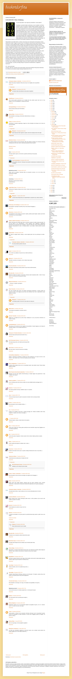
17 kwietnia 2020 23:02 (21, 456)
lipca (52, 119)
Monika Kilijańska (12, 602)
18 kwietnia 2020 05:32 (26, 489)
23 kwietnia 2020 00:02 (16, 595)
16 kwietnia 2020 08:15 (21, 106)
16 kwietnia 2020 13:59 (19, 232)
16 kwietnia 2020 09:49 (15, 152)
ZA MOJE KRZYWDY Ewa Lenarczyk (58, 168)
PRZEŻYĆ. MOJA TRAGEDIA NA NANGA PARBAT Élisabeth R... (57, 151)
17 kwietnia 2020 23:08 (25, 473)
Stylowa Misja (11, 114)
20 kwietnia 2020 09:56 (20, 524)
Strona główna (25, 654)
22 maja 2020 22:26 (22, 628)
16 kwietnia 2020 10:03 (21, 170)
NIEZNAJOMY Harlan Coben (56, 143)
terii (9, 434)
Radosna (10, 512)
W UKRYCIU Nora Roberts (56, 172)
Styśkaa (10, 595)
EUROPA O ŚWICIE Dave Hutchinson (58, 146)
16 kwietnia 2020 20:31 (20, 324)
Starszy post (42, 654)
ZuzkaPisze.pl (11, 98)
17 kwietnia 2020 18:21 (16, 402)
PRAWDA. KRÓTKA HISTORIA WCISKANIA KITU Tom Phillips (57, 141)
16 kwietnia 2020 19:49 (21, 315)
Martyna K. (14, 89)
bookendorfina (16, 7)
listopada (53, 113)
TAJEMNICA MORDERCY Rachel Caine (58, 163)
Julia (10, 395)
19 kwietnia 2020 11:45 (18, 556)
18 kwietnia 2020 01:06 (27, 464)
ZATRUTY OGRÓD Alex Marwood (57, 159)
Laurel (10, 611)
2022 (51, 106)
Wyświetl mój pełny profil (53, 82)
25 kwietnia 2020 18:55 (20, 602)
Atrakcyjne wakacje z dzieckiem (15, 81)
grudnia (52, 111)
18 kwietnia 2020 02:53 (16, 480)
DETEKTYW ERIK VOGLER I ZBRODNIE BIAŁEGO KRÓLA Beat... (58, 139)
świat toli (10, 387)
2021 (51, 108)
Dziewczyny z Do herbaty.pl (14, 204)
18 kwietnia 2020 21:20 (20, 540)
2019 (51, 185)
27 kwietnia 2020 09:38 (16, 611)
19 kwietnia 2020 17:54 (21, 588)
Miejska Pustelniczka (13, 281)
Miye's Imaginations (13, 363)
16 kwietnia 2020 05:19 (26, 81)
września (53, 116)
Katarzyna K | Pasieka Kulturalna (15, 332)
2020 (51, 110)
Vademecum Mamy (12, 456)
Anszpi (10, 121)
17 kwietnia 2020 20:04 (15, 425)
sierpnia (53, 117)
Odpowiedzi (12, 87)
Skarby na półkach (12, 380)
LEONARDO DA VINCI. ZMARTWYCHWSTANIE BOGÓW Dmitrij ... (58, 177)
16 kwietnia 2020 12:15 (24, 220)
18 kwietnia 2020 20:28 (17, 512)
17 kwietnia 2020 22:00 (21, 299)
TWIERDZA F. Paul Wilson (56, 157)
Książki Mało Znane (13, 187)
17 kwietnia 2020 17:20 (15, 395)
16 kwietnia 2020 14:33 (16, 251)
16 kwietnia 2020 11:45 (17, 212)
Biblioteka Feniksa (12, 140)
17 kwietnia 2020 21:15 (16, 441)
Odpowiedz (11, 84)
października (53, 114)
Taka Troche (11, 347)
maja (52, 122)
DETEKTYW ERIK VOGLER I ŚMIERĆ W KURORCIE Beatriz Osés (58, 136)
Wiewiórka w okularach (13, 628)
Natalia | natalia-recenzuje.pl (14, 220)
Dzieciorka (11, 212)
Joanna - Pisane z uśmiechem (15, 473)
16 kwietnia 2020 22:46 (18, 347)
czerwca (53, 121)
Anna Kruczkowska (16, 160)
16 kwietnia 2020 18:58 (21, 89)
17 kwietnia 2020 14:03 (21, 380)
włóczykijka (11, 572)
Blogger (43, 672)
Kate (10, 425)
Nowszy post (8, 654)
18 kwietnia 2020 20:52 (19, 533)
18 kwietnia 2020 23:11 (19, 548)
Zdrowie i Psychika (12, 315)
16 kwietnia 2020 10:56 (21, 187)
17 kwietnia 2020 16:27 (17, 387)
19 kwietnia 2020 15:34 (22, 580)
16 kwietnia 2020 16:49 (24, 160)
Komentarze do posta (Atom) (15, 656)
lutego (52, 181)
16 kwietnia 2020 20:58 (26, 332)
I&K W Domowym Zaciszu (14, 340)
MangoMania (11, 556)
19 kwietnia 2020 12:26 (18, 565)
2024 (51, 103)
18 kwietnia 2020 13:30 (17, 505)
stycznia (53, 183)
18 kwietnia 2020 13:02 (21, 496)
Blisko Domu (11, 308)
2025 (51, 101)
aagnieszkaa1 (11, 232)
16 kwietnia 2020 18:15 (22, 281)
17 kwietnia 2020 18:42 (15, 409)
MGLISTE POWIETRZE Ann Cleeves (58, 165)
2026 (51, 100)
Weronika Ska (11, 273)
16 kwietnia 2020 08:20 (19, 114)
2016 (51, 190)
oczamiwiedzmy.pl (12, 324)
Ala (9, 409)
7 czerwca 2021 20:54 (21, 195)
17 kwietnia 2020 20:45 (15, 434)
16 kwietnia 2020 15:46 (21, 265)
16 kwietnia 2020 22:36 (23, 340)
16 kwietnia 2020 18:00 (19, 273)
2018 (51, 187)
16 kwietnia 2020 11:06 (24, 204)
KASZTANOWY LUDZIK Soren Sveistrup (58, 166)
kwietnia (53, 124)
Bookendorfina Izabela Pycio (56, 80)
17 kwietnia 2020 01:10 (21, 363)
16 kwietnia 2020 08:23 (16, 121)
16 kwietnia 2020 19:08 (18, 308)
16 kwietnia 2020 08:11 (19, 98)
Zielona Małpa (11, 548)
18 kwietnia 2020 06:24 (29, 242)
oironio (10, 402)
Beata (10, 441)
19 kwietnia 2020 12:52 (18, 572)
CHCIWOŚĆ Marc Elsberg (56, 156)
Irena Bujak (11, 565)
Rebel (10, 480)
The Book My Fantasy (13, 580)
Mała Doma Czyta (12, 540)
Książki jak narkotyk (12, 517)
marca (52, 180)
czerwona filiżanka (12, 496)
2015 (51, 191)
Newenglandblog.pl (12, 106)
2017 (51, 188)
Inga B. (10, 251)
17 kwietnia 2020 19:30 (13, 418)
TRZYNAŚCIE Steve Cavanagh (57, 174)
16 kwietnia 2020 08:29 (21, 140)
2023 (51, 105)
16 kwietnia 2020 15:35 (18, 258)
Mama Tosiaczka (12, 289)
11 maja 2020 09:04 (18, 621)
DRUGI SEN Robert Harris (56, 131)
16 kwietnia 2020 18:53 (20, 289)
